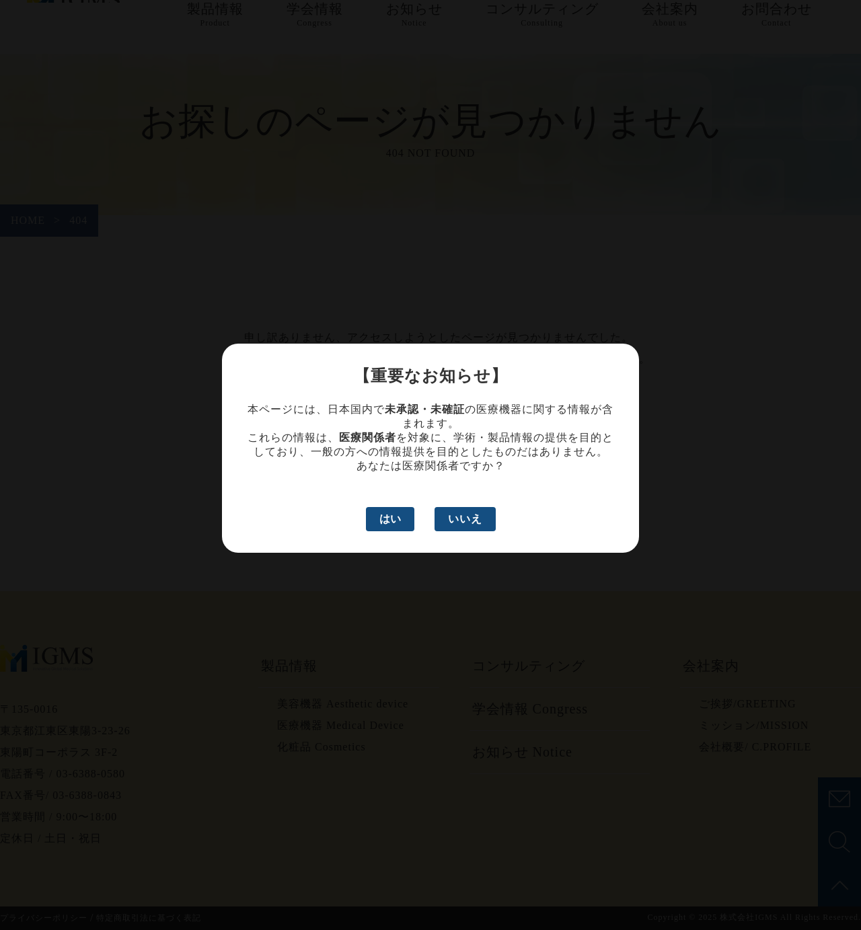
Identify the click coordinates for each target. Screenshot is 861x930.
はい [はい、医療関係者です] (390, 519)
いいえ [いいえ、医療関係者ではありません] (465, 519)
